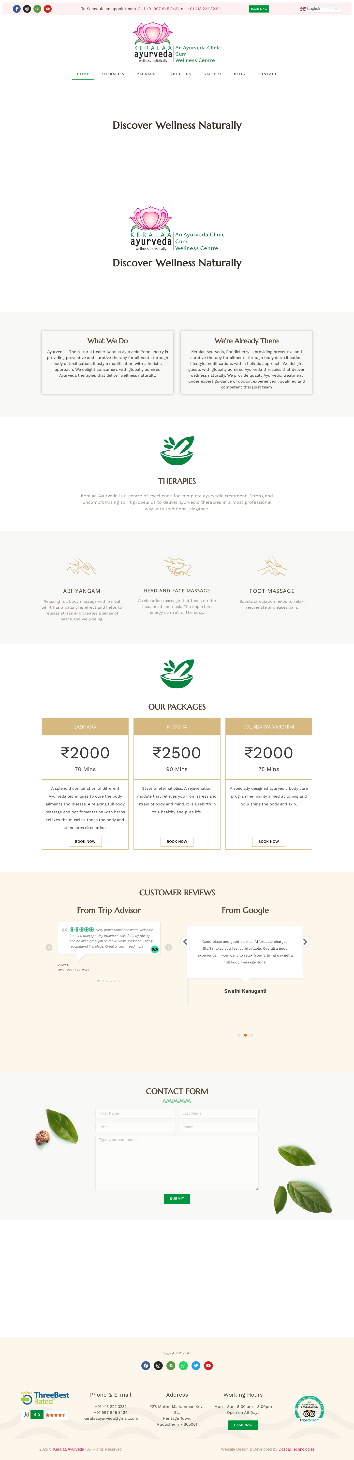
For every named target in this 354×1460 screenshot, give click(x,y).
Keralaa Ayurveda (68, 1449)
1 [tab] (238, 1035)
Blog (239, 74)
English (310, 9)
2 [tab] (245, 1035)
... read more (133, 946)
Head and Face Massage (177, 590)
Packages (147, 74)
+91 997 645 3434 (163, 8)
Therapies (113, 74)
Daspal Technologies (297, 1449)
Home (83, 74)
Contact (267, 74)
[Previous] (185, 941)
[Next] (305, 941)
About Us (180, 74)
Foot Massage (272, 591)
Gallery (213, 74)
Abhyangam (82, 591)
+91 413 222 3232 (203, 8)
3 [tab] (251, 1035)
